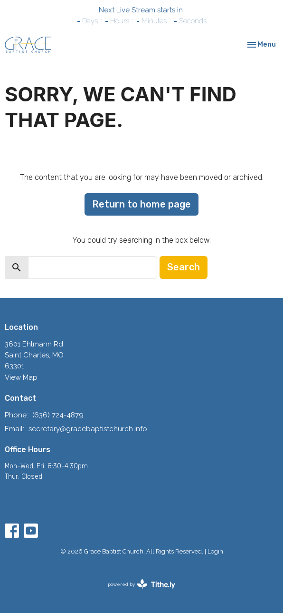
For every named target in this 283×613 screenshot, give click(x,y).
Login (215, 551)
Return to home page (141, 204)
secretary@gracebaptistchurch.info (87, 429)
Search (183, 267)
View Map (21, 377)
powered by (141, 584)
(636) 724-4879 (58, 415)
